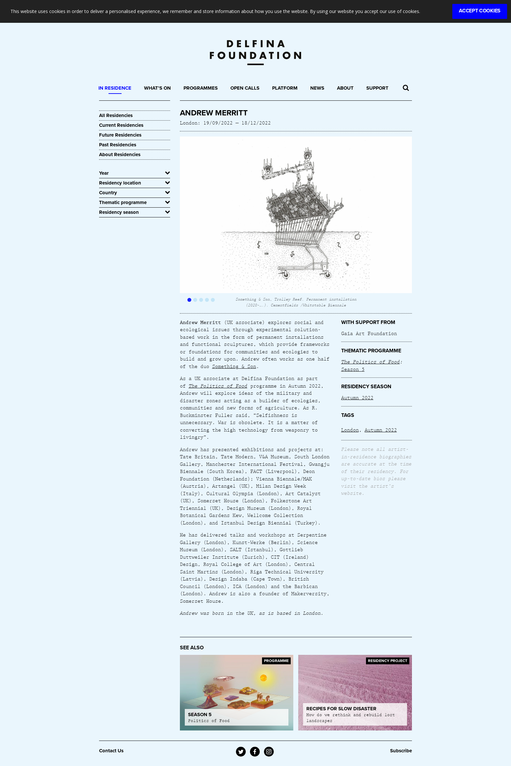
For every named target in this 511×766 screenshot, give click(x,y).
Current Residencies (121, 125)
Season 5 (353, 369)
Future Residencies (120, 135)
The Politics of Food (370, 361)
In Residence (114, 88)
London (350, 430)
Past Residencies (117, 145)
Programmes (200, 88)
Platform (285, 88)
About (345, 88)
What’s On (157, 88)
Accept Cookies (480, 10)
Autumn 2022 (357, 397)
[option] (296, 222)
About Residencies (119, 154)
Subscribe (401, 751)
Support (377, 88)
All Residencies (116, 115)
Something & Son (234, 366)
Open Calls (244, 88)
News (317, 88)
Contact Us (111, 751)
